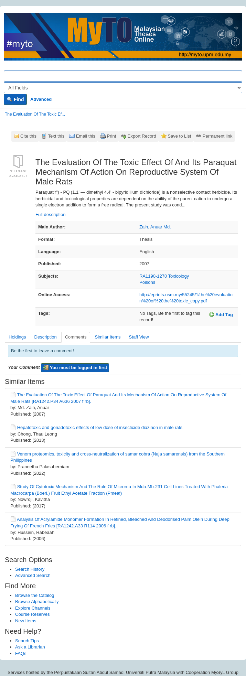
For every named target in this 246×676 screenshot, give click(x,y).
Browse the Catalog (34, 595)
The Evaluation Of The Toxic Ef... (35, 114)
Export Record (142, 136)
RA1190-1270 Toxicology (164, 276)
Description (45, 337)
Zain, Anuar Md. (155, 226)
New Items (25, 620)
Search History (29, 569)
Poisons (147, 282)
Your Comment (24, 367)
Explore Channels (33, 608)
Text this (56, 136)
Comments (76, 337)
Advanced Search (33, 575)
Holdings (17, 337)
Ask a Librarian (30, 647)
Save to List (179, 136)
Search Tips (27, 640)
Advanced (41, 99)
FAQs (20, 653)
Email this (85, 136)
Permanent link (218, 136)
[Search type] (123, 87)
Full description (50, 214)
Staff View (139, 337)
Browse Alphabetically (36, 601)
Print (111, 136)
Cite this (28, 136)
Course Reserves (32, 614)
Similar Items (107, 337)
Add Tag (221, 314)
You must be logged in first (75, 367)
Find (15, 99)
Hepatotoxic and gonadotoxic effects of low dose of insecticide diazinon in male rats (99, 427)
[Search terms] (123, 76)
